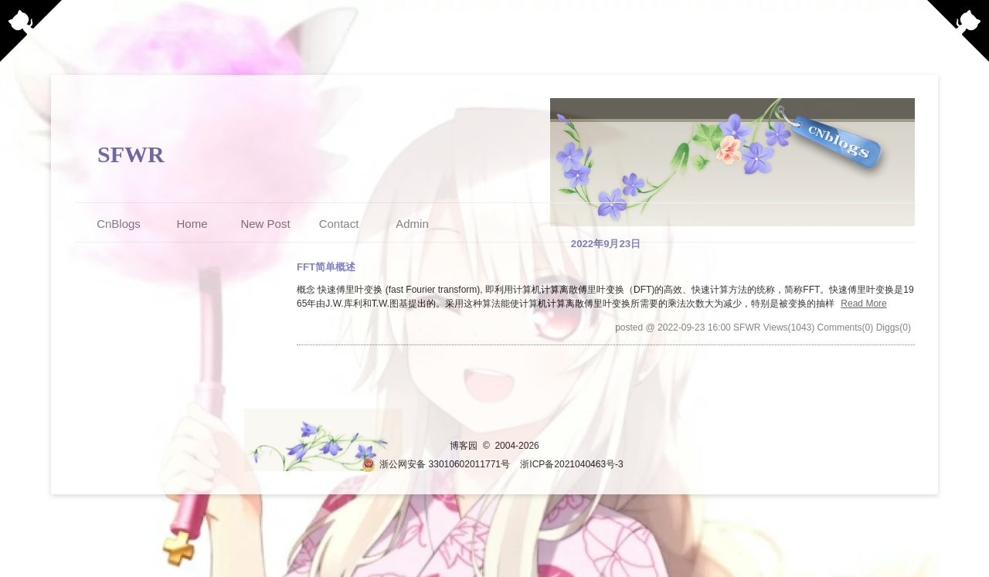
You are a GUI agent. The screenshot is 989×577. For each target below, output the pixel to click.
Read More (863, 303)
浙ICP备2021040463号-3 (571, 464)
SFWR (131, 154)
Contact (339, 223)
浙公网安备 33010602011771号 (436, 464)
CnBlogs (119, 223)
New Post (265, 223)
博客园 (464, 445)
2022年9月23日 (606, 243)
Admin (412, 223)
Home (191, 223)
